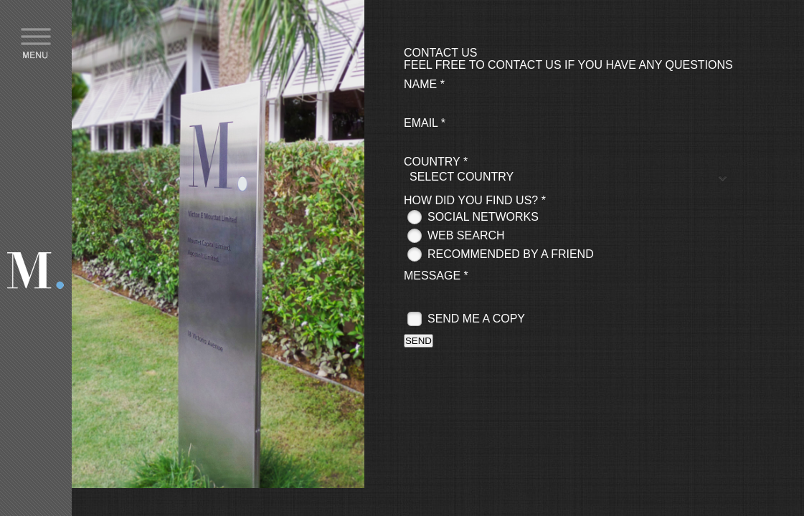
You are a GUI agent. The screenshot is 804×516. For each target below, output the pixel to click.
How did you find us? (475, 200)
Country (436, 162)
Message (436, 275)
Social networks (483, 217)
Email (424, 123)
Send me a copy (476, 318)
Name (424, 84)
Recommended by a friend (510, 254)
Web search (466, 235)
